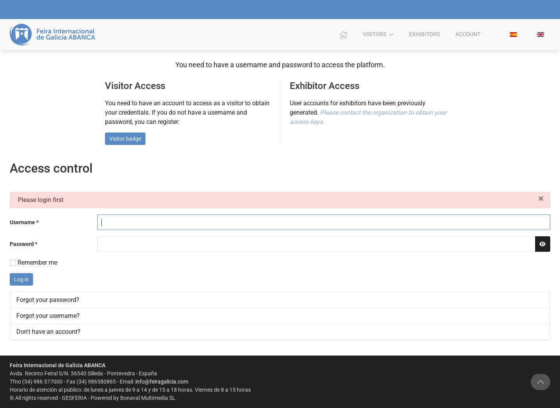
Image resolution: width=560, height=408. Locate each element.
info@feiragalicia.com (161, 381)
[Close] (541, 198)
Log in (21, 279)
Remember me (37, 262)
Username (24, 222)
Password (23, 244)
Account (467, 34)
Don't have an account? (48, 331)
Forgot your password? (47, 299)
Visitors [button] (378, 34)
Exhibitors (424, 34)
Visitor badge (125, 139)
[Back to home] (54, 34)
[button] (540, 382)
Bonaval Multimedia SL (147, 398)
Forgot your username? (48, 315)
